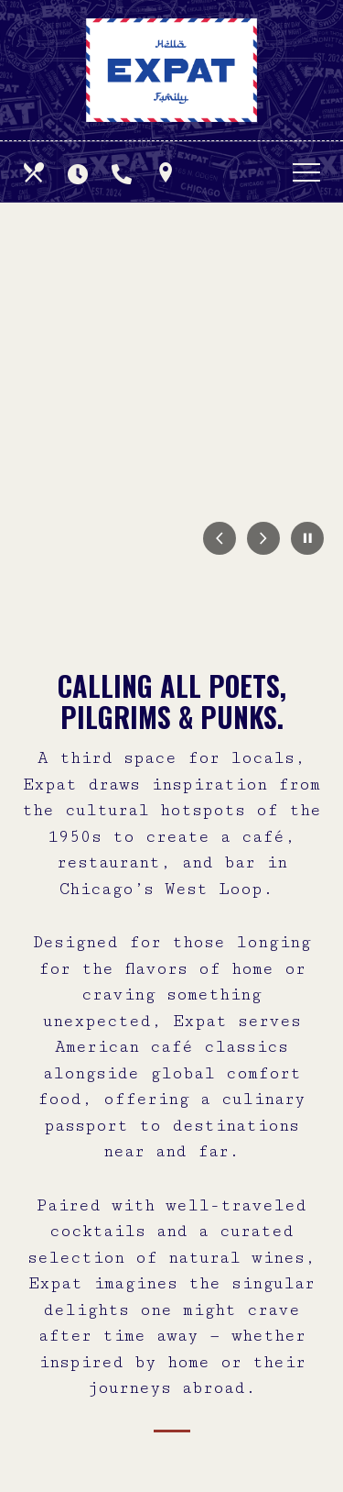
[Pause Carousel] (307, 539)
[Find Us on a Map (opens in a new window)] (167, 172)
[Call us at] (123, 172)
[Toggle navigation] (306, 172)
